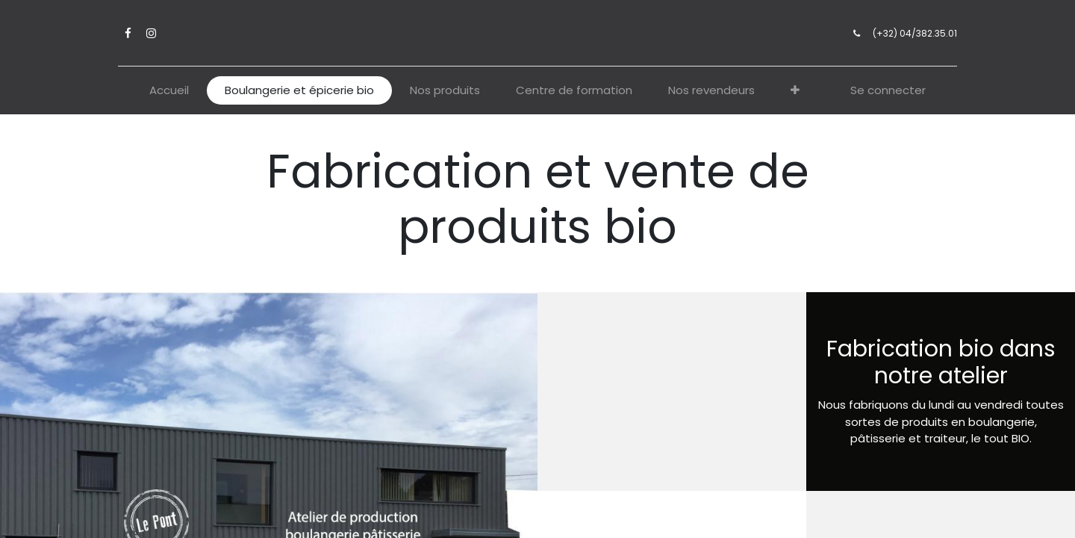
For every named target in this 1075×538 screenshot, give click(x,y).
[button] (795, 90)
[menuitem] (169, 90)
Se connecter (888, 90)
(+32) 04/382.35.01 (909, 33)
